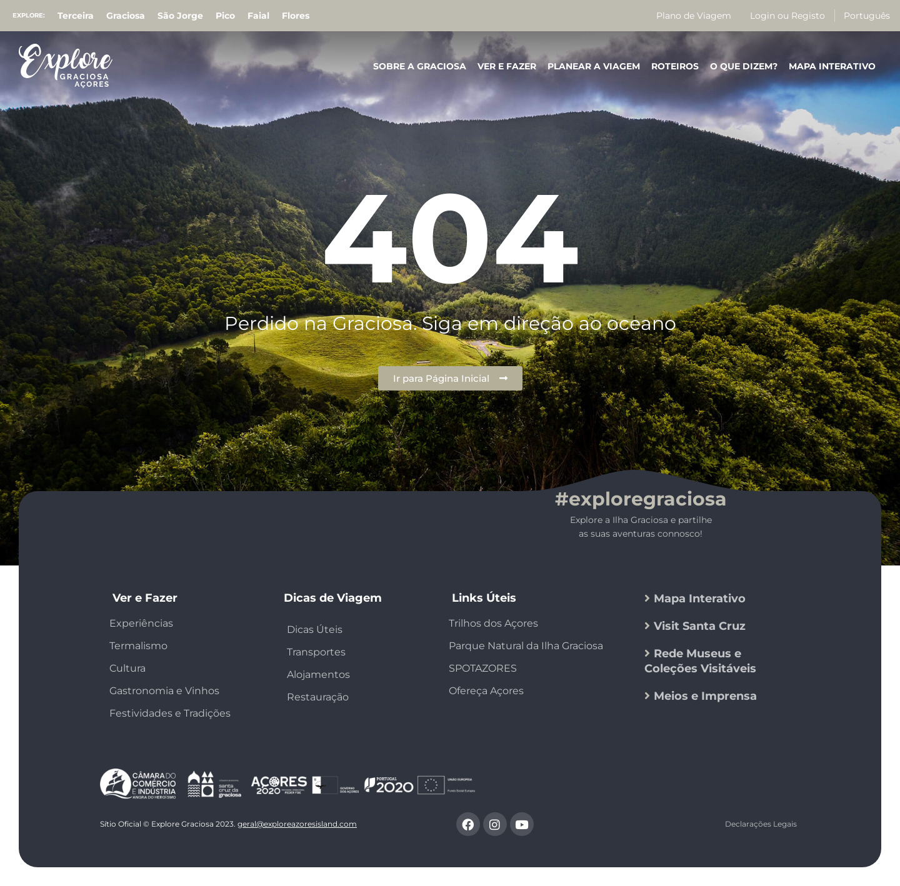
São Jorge (180, 15)
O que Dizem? (744, 66)
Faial (258, 15)
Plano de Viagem (693, 15)
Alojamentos (318, 674)
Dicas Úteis (314, 629)
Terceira (76, 15)
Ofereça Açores (486, 691)
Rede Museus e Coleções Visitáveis (700, 661)
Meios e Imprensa (705, 696)
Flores (295, 15)
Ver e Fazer (507, 66)
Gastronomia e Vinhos (164, 691)
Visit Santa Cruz (700, 626)
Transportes (316, 652)
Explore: (28, 15)
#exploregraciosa (641, 498)
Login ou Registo (787, 15)
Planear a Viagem (594, 66)
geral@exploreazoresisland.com (297, 824)
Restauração (318, 697)
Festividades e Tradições (170, 713)
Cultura (127, 668)
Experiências (141, 623)
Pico (225, 15)
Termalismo (138, 646)
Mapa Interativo (832, 66)
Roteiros (675, 66)
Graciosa (125, 15)
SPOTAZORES (483, 668)
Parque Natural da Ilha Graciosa (526, 646)
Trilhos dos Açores (493, 623)
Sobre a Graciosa (419, 66)
